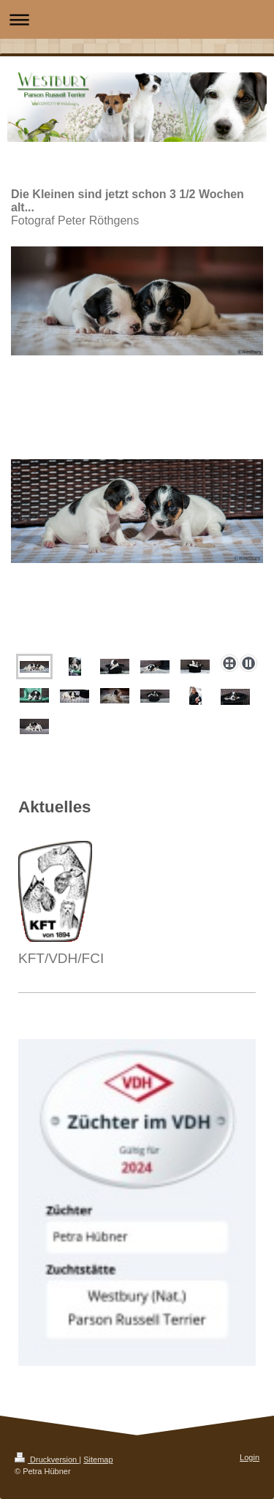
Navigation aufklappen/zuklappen (137, 19)
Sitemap (98, 1459)
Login (249, 1457)
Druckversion (47, 1459)
